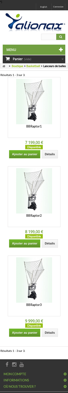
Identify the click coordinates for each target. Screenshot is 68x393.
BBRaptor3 (34, 305)
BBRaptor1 (34, 126)
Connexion (58, 6)
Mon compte (14, 374)
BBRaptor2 (34, 215)
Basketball (33, 66)
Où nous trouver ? (19, 386)
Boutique (17, 66)
